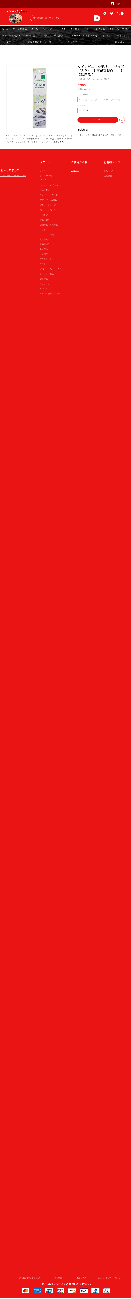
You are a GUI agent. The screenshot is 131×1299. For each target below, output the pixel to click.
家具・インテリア (48, 205)
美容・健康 (45, 190)
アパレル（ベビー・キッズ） (52, 269)
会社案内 (44, 249)
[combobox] (101, 99)
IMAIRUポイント (47, 244)
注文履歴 (44, 254)
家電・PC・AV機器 (48, 200)
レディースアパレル (49, 185)
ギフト (43, 230)
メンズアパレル (47, 289)
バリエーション (84, 94)
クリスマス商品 (47, 235)
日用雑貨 (44, 215)
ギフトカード (46, 259)
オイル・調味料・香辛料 (51, 294)
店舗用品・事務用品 (49, 225)
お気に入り (109, 171)
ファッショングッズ (49, 195)
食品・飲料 (45, 220)
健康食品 (44, 279)
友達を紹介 (45, 239)
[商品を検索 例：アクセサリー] (60, 18)
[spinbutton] (83, 110)
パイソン (44, 298)
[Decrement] (79, 110)
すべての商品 (46, 176)
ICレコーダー (46, 284)
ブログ (43, 180)
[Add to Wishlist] (122, 120)
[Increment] (87, 110)
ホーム (43, 171)
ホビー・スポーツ (48, 210)
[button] (120, 13)
